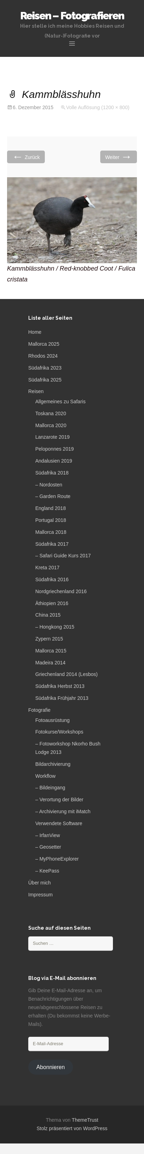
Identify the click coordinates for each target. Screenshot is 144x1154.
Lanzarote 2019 (52, 437)
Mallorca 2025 (43, 344)
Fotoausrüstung (52, 720)
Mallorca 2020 (50, 425)
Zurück (26, 157)
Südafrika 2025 (44, 380)
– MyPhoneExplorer (57, 859)
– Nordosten (48, 485)
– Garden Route (53, 496)
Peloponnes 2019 (54, 449)
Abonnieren (50, 1067)
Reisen (36, 391)
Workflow (45, 776)
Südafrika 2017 (51, 544)
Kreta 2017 (47, 567)
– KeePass (47, 871)
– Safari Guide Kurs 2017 (63, 555)
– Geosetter (48, 847)
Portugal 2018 (50, 520)
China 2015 (48, 615)
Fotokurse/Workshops (59, 732)
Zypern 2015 (49, 639)
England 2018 (50, 508)
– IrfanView (47, 835)
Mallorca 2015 (50, 651)
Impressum (40, 894)
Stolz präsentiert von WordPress (72, 1128)
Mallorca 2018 (50, 532)
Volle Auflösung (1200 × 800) (97, 107)
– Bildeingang (50, 787)
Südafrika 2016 (51, 579)
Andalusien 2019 (53, 461)
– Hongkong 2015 (54, 627)
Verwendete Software (58, 823)
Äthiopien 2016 (51, 603)
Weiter (118, 157)
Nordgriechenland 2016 (61, 591)
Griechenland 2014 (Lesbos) (66, 674)
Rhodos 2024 (43, 356)
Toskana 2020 (50, 413)
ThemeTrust (85, 1120)
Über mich (39, 883)
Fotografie (39, 710)
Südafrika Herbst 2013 (59, 686)
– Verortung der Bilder (59, 799)
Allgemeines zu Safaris (60, 401)
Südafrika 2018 (51, 473)
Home (34, 332)
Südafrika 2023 (44, 368)
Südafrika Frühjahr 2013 (61, 698)
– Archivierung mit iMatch (62, 811)
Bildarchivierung (53, 764)
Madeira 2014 (50, 662)
